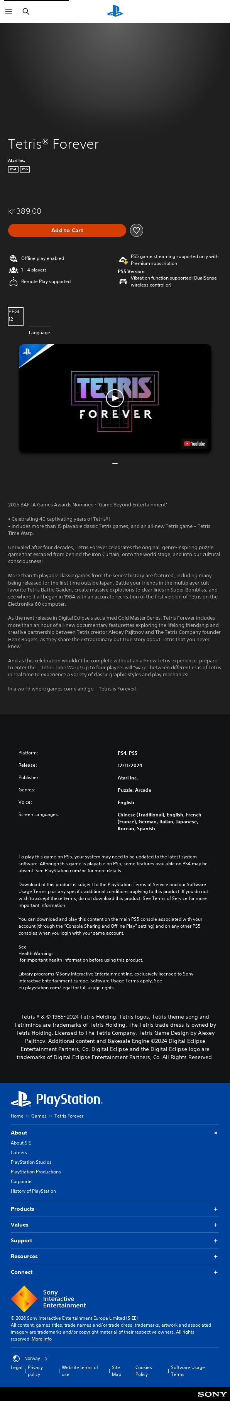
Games (39, 1116)
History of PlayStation (33, 1191)
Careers (19, 1152)
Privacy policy (35, 1371)
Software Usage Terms (188, 1371)
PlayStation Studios (31, 1162)
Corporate (21, 1181)
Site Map (116, 1371)
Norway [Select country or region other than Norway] (30, 1358)
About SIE (21, 1143)
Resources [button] (115, 1256)
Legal (16, 1367)
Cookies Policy (143, 1371)
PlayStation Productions (36, 1171)
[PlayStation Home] (115, 11)
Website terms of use (80, 1371)
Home (17, 1116)
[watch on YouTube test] (194, 444)
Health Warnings (36, 953)
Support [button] (115, 1240)
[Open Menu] (8, 11)
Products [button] (115, 1209)
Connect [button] (115, 1272)
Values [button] (115, 1224)
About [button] (115, 1133)
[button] (115, 398)
